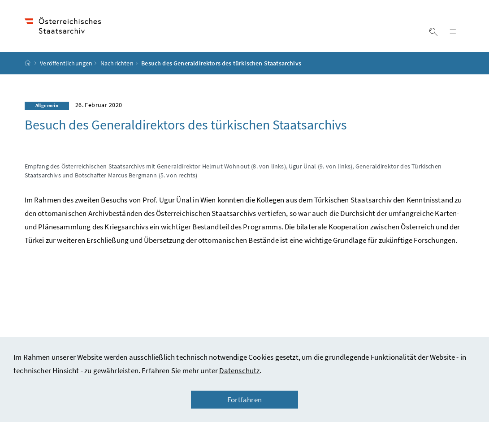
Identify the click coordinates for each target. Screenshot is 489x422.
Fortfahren (244, 400)
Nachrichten (117, 63)
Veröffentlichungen (66, 63)
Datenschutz (239, 370)
